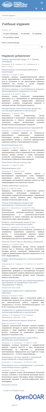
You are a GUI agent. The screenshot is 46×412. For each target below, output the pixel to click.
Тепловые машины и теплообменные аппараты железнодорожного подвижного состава (23, 90)
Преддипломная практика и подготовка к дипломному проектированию (20, 339)
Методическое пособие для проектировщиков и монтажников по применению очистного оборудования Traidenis (23, 283)
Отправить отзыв (18, 390)
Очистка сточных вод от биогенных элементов (22, 242)
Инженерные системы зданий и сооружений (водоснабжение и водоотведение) (21, 358)
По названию (37, 33)
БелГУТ (15, 405)
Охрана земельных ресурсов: (15, 186)
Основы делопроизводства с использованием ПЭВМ (22, 260)
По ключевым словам (11, 37)
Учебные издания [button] (9, 15)
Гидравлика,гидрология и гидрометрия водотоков (19, 292)
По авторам (25, 33)
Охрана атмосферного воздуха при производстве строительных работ (17, 204)
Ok (42, 47)
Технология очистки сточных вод (16, 162)
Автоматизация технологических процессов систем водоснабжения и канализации (21, 109)
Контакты (6, 390)
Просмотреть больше (9, 385)
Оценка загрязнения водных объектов (19, 320)
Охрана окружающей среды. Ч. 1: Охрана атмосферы (20, 60)
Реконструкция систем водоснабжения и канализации (20, 71)
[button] (36, 8)
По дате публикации (10, 33)
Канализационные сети (12, 145)
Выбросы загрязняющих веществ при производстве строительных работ (18, 223)
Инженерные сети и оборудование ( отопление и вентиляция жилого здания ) (23, 366)
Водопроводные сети (11, 168)
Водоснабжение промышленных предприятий (22, 128)
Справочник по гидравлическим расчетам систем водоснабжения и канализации (20, 311)
